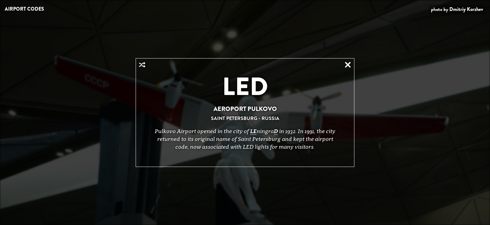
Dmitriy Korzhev (466, 9)
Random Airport (142, 64)
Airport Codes (24, 8)
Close (348, 64)
